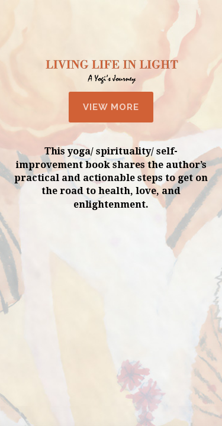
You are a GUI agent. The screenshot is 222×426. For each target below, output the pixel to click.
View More (111, 107)
